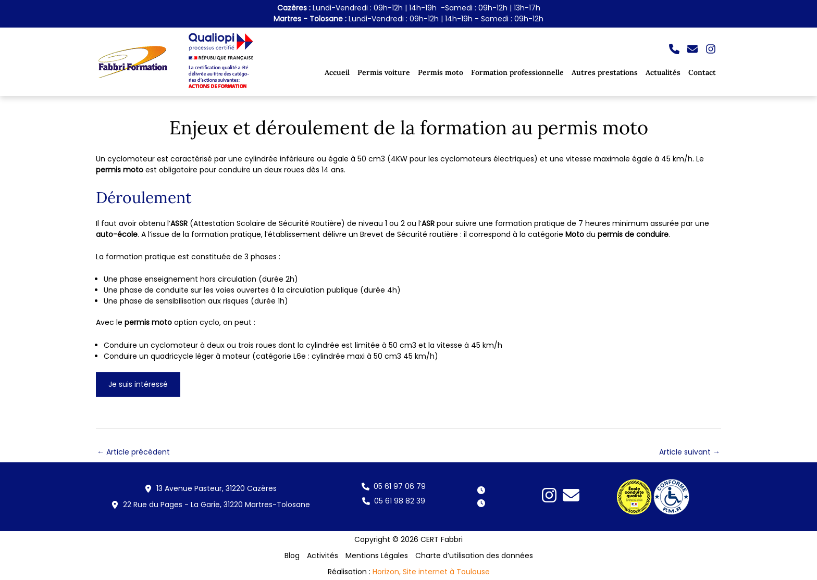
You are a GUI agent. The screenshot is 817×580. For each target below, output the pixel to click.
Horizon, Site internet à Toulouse (431, 571)
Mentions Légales (376, 555)
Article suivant (689, 452)
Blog (292, 555)
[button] (674, 49)
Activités (322, 555)
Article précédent (133, 452)
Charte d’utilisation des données (474, 555)
